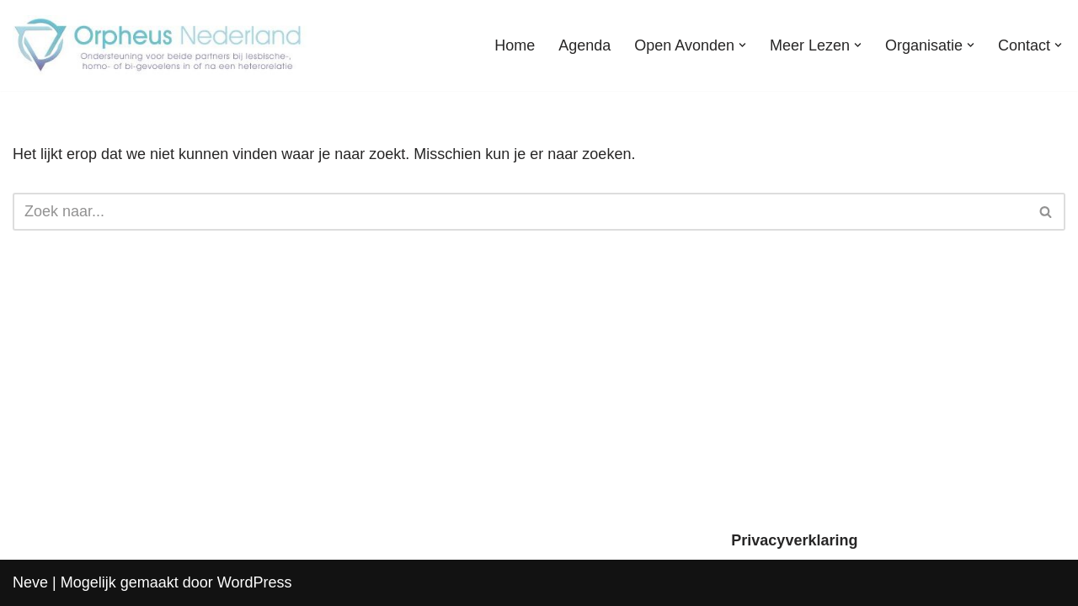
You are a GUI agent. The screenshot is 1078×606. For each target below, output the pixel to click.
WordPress (254, 582)
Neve (30, 582)
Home (514, 45)
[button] (742, 45)
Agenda (584, 45)
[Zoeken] (520, 212)
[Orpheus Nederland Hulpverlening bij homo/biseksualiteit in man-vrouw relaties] (160, 45)
